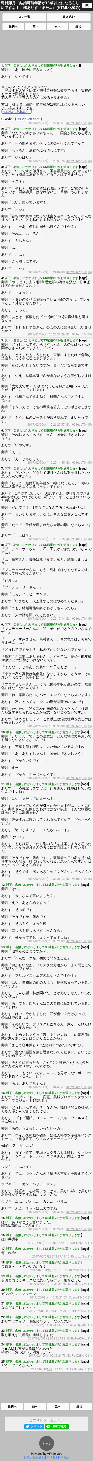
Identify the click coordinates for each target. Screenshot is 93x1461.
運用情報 (50, 1457)
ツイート (36, 1426)
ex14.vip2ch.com (16, 112)
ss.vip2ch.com (29, 119)
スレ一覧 (24, 17)
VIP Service (54, 1454)
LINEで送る (58, 1426)
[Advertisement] (46, 46)
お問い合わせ (32, 1457)
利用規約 (63, 1457)
